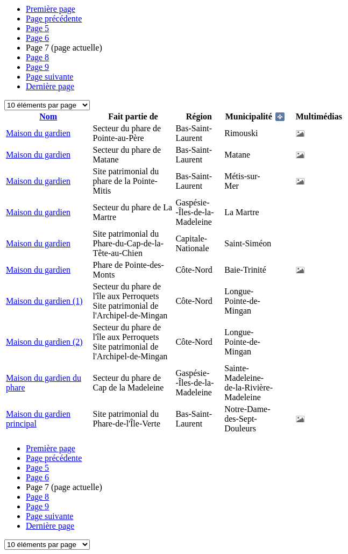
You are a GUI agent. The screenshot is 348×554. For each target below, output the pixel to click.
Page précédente (54, 18)
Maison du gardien (38, 133)
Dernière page (50, 86)
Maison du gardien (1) (44, 301)
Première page (50, 8)
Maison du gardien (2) (44, 341)
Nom (48, 116)
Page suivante (49, 76)
